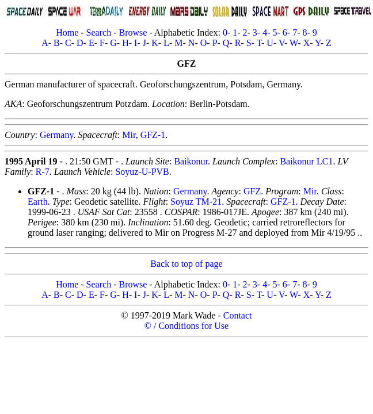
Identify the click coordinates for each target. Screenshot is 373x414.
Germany (57, 135)
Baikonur (191, 161)
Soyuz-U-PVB (142, 172)
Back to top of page (186, 264)
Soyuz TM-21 (196, 201)
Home (67, 32)
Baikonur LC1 (306, 161)
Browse (133, 32)
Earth (38, 201)
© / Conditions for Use (186, 326)
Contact (237, 315)
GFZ (252, 191)
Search (99, 32)
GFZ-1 (153, 135)
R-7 (43, 172)
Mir (128, 135)
